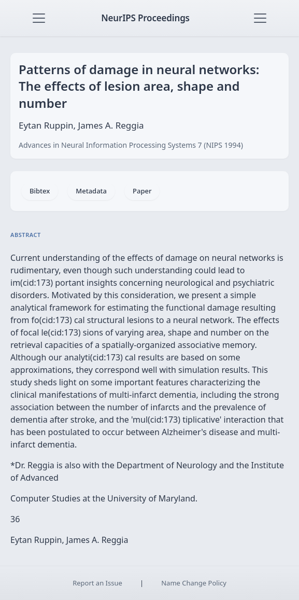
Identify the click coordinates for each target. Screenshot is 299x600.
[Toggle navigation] (39, 18)
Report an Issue (97, 583)
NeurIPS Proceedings (145, 18)
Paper (142, 191)
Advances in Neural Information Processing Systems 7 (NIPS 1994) (131, 145)
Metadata (91, 191)
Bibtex (40, 191)
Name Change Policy (193, 583)
